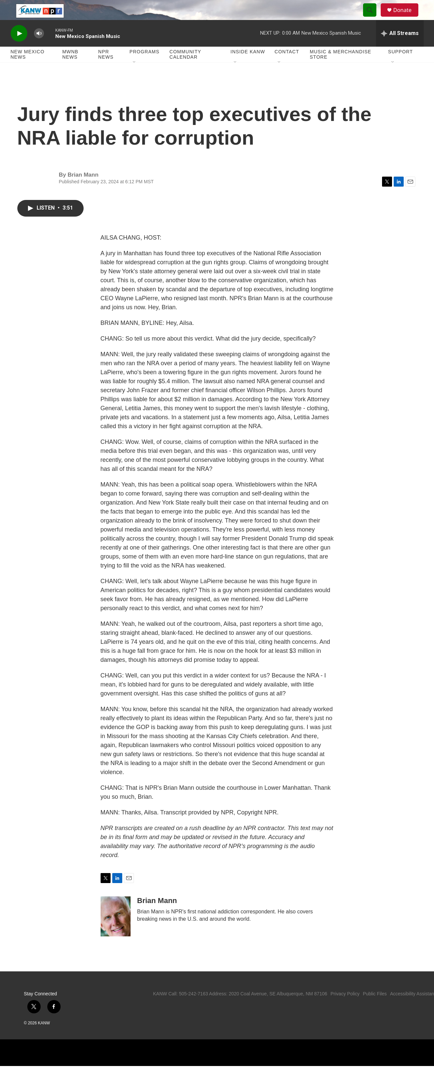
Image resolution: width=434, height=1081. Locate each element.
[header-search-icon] (373, 17)
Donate (406, 17)
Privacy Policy (344, 1008)
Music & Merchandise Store (340, 69)
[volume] (39, 48)
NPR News (106, 69)
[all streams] (400, 48)
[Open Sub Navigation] (134, 77)
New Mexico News (28, 69)
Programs (145, 66)
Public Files (375, 1008)
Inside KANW (247, 66)
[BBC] (327, 1067)
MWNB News (70, 69)
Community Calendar (185, 69)
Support (400, 66)
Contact (286, 66)
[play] (19, 48)
